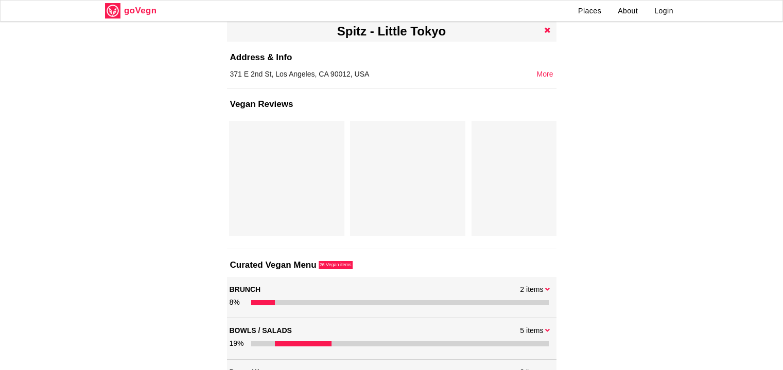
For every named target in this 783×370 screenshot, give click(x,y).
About (628, 11)
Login (663, 11)
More (545, 74)
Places (589, 11)
